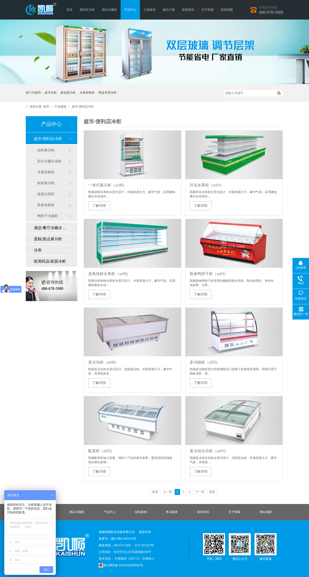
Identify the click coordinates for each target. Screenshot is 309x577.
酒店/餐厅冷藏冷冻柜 (51, 228)
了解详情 (99, 205)
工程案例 (150, 9)
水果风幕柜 (46, 172)
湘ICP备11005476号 (123, 538)
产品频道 (61, 106)
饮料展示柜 (46, 150)
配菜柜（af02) (100, 451)
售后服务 (172, 512)
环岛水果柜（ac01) (205, 185)
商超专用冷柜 (107, 92)
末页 (212, 491)
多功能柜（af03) (203, 362)
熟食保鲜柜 (46, 205)
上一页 (167, 491)
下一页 (199, 491)
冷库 (38, 250)
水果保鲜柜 (87, 92)
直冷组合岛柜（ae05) (207, 451)
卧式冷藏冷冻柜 (49, 161)
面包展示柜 (68, 92)
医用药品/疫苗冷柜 (50, 261)
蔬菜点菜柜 (46, 194)
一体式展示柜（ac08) (106, 185)
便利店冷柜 (87, 9)
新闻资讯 (188, 9)
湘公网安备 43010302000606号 (121, 565)
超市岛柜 (51, 92)
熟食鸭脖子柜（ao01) (208, 274)
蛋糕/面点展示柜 (48, 239)
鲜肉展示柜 (46, 183)
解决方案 (169, 9)
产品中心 (130, 9)
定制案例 (141, 512)
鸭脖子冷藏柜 (47, 216)
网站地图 (266, 512)
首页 (69, 9)
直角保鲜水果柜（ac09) (108, 274)
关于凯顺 (207, 9)
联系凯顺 (227, 9)
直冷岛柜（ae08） (103, 362)
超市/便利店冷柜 (83, 106)
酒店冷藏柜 (109, 9)
